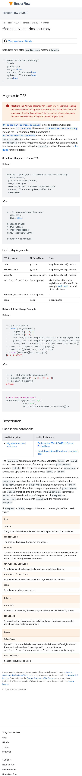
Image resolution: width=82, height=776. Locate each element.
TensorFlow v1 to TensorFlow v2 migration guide (52, 113)
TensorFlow (7, 23)
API (17, 23)
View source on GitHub (18, 41)
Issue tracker (8, 765)
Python (46, 23)
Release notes (9, 769)
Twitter (5, 747)
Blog (4, 737)
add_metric (63, 286)
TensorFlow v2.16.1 (14, 13)
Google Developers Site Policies (40, 678)
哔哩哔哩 (6, 752)
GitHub (5, 742)
